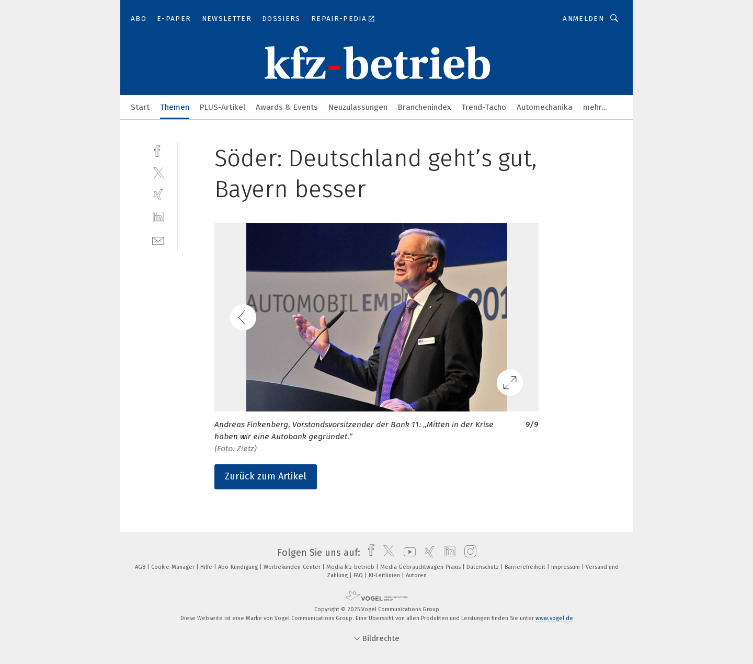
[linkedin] (158, 217)
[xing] (158, 194)
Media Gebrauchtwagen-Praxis (421, 567)
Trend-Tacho (483, 107)
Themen (174, 107)
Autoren (416, 575)
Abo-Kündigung (238, 567)
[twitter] (158, 172)
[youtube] (407, 552)
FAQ (358, 575)
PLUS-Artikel (222, 107)
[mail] (158, 239)
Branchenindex (424, 107)
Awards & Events (287, 107)
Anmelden (583, 18)
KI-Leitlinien (385, 575)
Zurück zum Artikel (265, 476)
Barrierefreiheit (526, 567)
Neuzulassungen (357, 107)
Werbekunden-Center (293, 567)
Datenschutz (483, 567)
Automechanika (545, 107)
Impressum (566, 567)
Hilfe (207, 567)
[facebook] (158, 149)
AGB (141, 567)
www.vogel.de (554, 618)
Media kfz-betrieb (351, 567)
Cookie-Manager (173, 567)
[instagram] (467, 552)
